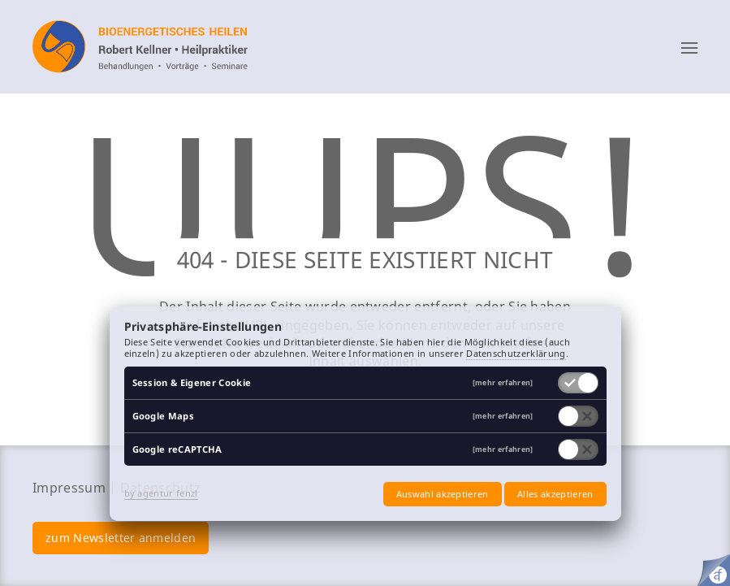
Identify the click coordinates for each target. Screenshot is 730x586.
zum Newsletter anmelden (120, 537)
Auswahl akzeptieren (442, 494)
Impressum (69, 488)
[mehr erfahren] (503, 383)
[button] (689, 47)
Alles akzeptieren (555, 494)
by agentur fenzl (161, 493)
